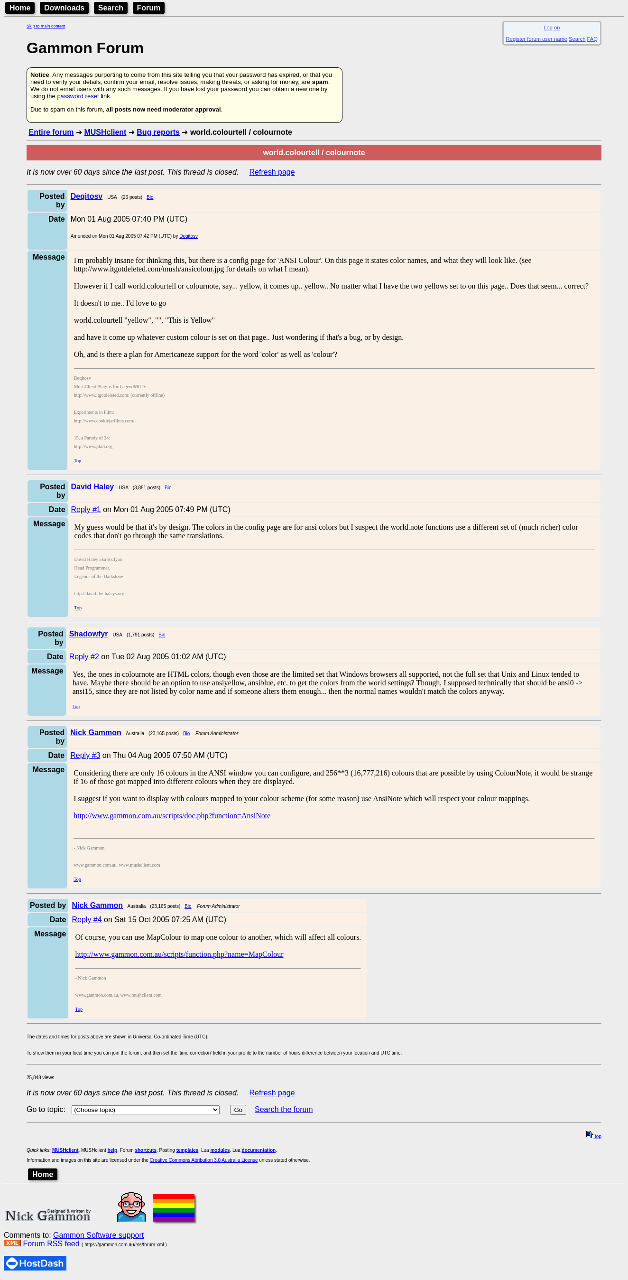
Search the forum (284, 1109)
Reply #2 (84, 657)
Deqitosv (188, 236)
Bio (150, 197)
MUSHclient (105, 132)
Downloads (64, 8)
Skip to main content (46, 26)
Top (77, 460)
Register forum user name (536, 39)
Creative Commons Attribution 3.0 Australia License (204, 1160)
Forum (149, 8)
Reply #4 (87, 920)
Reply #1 (86, 509)
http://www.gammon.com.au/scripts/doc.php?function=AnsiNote (172, 816)
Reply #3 (85, 755)
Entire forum (51, 132)
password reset (78, 96)
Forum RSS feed (51, 1244)
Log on (552, 27)
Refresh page (272, 172)
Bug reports (158, 132)
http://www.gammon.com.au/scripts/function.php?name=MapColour (179, 954)
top (593, 1136)
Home (19, 8)
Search (110, 8)
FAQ (592, 39)
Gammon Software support (98, 1235)
